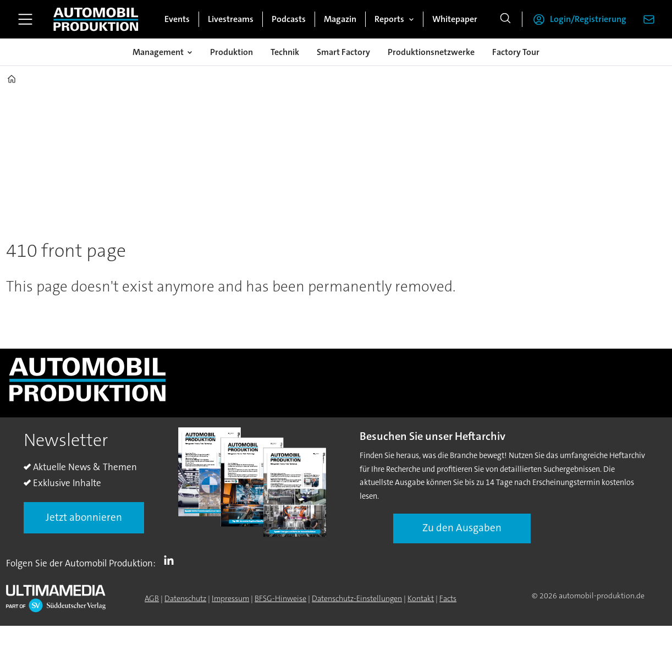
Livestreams (231, 19)
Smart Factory (343, 52)
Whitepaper (454, 19)
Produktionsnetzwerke (431, 52)
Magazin (340, 19)
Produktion (231, 52)
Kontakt (420, 598)
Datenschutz (185, 598)
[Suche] (505, 19)
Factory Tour (515, 52)
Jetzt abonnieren (84, 517)
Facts (447, 598)
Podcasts (289, 19)
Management (158, 52)
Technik (285, 52)
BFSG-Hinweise (280, 598)
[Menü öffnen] (25, 19)
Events (177, 19)
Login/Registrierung (588, 19)
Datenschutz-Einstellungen (357, 598)
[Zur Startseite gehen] (96, 19)
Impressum (230, 598)
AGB (152, 598)
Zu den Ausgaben (462, 528)
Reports (389, 19)
